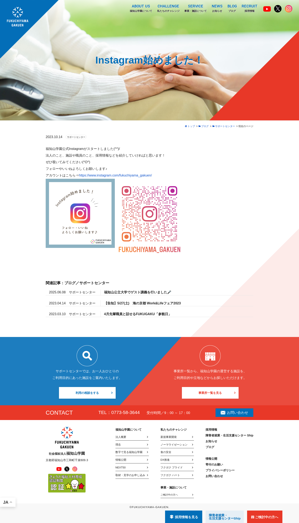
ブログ (232, 8)
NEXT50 (120, 467)
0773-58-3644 (125, 412)
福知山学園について (140, 8)
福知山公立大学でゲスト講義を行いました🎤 (137, 292)
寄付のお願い (214, 464)
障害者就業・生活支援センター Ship (229, 435)
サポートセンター (76, 137)
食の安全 (166, 452)
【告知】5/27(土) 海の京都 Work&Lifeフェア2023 (142, 303)
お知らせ (217, 8)
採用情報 (249, 8)
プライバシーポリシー (220, 470)
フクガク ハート (170, 475)
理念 (118, 444)
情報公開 (120, 459)
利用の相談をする (87, 392)
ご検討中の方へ (169, 494)
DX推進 (165, 459)
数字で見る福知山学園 (128, 452)
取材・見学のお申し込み (130, 475)
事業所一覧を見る (210, 392)
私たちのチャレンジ (168, 8)
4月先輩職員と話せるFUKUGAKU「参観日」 (137, 314)
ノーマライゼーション (174, 444)
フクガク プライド (172, 467)
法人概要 (120, 436)
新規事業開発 (169, 436)
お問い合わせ (234, 412)
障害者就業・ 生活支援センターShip (225, 516)
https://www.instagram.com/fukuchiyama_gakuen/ (115, 175)
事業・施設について (195, 8)
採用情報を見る (186, 517)
